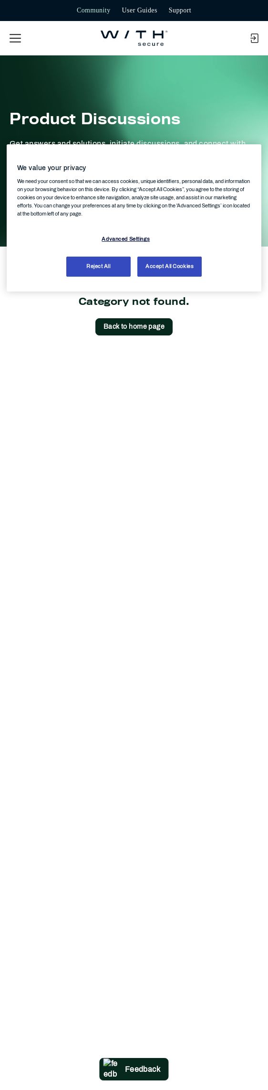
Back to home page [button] (134, 326)
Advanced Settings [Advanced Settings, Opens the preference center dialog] (126, 239)
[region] (134, 217)
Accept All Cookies (169, 266)
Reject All (98, 266)
